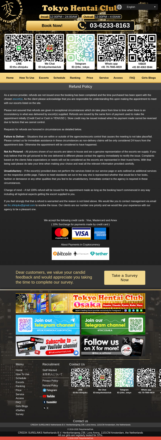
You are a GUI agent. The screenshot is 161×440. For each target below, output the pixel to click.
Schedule (59, 77)
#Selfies (20, 410)
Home (10, 77)
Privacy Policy (50, 380)
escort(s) (18, 99)
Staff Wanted (49, 370)
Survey (20, 414)
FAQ (132, 77)
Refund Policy (50, 385)
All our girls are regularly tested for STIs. (80, 435)
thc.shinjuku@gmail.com (21, 205)
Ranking (75, 77)
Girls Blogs (149, 77)
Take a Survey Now (125, 277)
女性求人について (52, 374)
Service (104, 77)
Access (118, 77)
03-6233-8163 (110, 25)
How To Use (26, 77)
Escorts (44, 77)
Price (90, 77)
